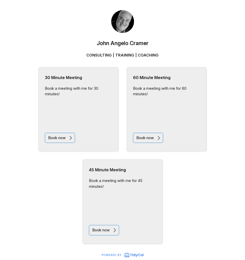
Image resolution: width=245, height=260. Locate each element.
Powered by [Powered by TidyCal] (122, 254)
